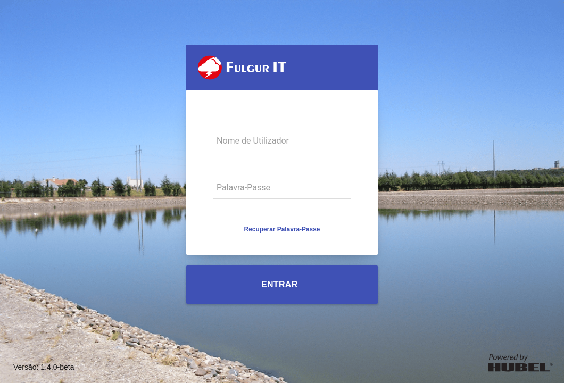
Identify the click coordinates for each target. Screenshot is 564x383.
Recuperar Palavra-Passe (282, 229)
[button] (282, 229)
